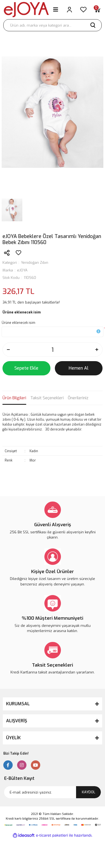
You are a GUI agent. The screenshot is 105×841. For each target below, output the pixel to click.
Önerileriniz (78, 398)
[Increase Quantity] (96, 349)
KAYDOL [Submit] (88, 792)
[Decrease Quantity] (8, 349)
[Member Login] (69, 9)
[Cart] (97, 9)
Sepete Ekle (26, 368)
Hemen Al (78, 368)
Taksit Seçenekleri (47, 398)
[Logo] (26, 9)
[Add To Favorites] (18, 253)
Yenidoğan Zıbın (34, 262)
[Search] (52, 25)
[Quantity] (52, 349)
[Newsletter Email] (52, 792)
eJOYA (22, 270)
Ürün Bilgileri (14, 398)
